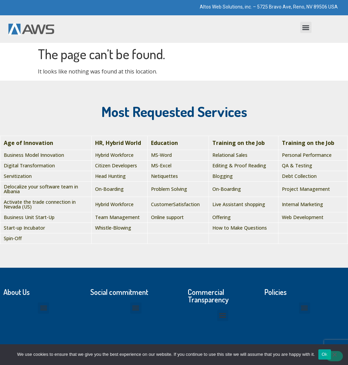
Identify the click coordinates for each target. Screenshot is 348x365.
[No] (334, 356)
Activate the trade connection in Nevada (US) (40, 204)
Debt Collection (299, 176)
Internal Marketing (302, 204)
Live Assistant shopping (238, 204)
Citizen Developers (116, 165)
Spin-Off (13, 238)
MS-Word (161, 155)
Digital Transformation (29, 165)
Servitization (18, 176)
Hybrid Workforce (114, 155)
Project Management (306, 189)
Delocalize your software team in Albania (41, 189)
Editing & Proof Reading (239, 165)
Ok (325, 354)
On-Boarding (109, 189)
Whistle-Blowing (113, 228)
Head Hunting (110, 176)
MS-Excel (161, 165)
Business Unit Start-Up (29, 217)
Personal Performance (307, 155)
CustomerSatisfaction (175, 204)
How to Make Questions (239, 228)
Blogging (222, 176)
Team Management (117, 217)
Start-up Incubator (24, 228)
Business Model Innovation (34, 155)
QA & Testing (297, 165)
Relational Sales (229, 155)
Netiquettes (164, 176)
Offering (221, 217)
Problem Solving (169, 189)
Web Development (302, 217)
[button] (306, 27)
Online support (167, 217)
